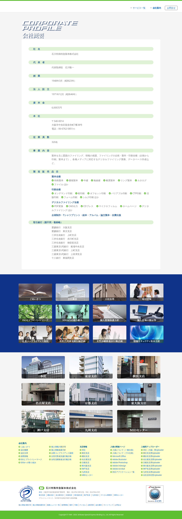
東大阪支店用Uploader (152, 465)
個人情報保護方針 (58, 450)
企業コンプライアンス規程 (62, 453)
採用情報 (24, 456)
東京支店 (85, 453)
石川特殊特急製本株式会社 (38, 7)
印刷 (76, 505)
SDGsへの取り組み (28, 462)
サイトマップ (108, 505)
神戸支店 (85, 468)
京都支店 (85, 462)
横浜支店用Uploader (151, 456)
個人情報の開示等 (58, 446)
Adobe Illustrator (119, 459)
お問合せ (118, 505)
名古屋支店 (86, 459)
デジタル (82, 505)
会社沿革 (24, 453)
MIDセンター (87, 475)
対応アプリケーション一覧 (123, 472)
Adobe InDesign (119, 465)
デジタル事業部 (106, 495)
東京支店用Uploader (151, 453)
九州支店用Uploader (151, 472)
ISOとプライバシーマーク (31, 459)
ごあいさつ (25, 446)
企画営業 (91, 505)
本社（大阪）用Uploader (153, 450)
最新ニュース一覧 (53, 505)
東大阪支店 (86, 465)
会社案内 (99, 505)
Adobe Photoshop (120, 462)
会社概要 (24, 450)
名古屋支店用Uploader (152, 459)
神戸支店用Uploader (151, 468)
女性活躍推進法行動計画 (61, 459)
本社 (84, 450)
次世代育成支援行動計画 (61, 456)
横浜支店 (85, 456)
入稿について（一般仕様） (123, 450)
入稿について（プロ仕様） (123, 453)
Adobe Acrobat (118, 468)
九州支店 (85, 472)
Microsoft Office (119, 456)
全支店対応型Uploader (152, 475)
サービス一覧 (139, 7)
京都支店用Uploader (151, 462)
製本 (71, 505)
